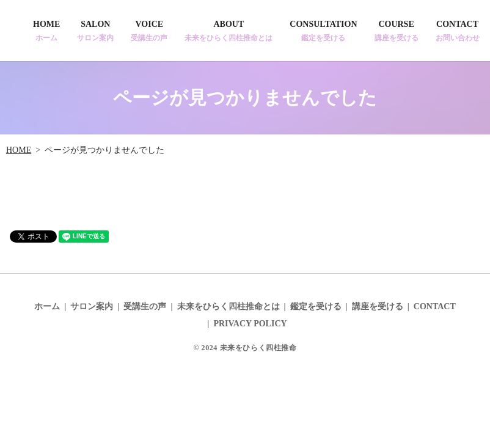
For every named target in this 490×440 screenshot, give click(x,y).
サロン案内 (91, 306)
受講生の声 (144, 306)
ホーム (47, 306)
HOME (46, 31)
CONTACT (458, 31)
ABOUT (228, 31)
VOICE (149, 31)
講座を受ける (377, 306)
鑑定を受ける (316, 306)
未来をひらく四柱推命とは (228, 306)
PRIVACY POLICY (250, 323)
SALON (95, 31)
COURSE (397, 31)
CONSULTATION (323, 31)
